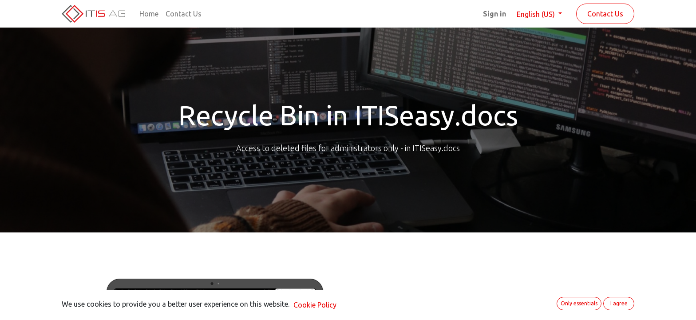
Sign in (494, 14)
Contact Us (605, 14)
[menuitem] (149, 14)
